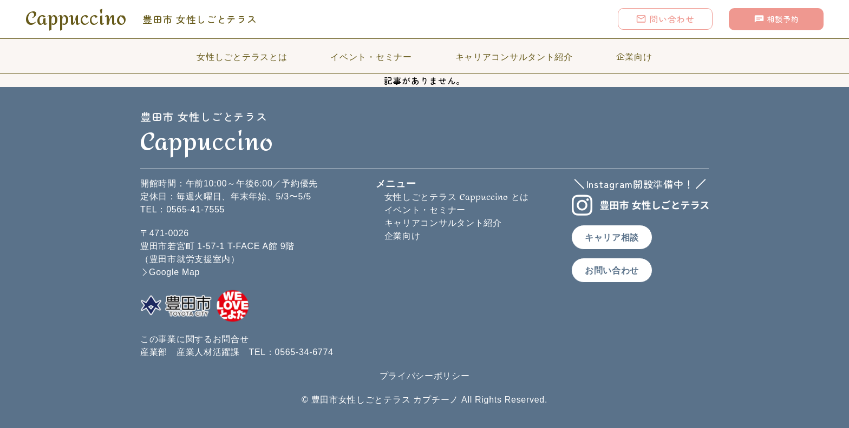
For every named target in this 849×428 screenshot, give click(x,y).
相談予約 (776, 19)
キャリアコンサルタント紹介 (514, 56)
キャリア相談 (612, 237)
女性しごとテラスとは (242, 56)
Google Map (174, 272)
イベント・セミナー (371, 56)
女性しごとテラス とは (456, 197)
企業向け (634, 56)
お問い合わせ (612, 270)
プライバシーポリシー (425, 375)
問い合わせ (665, 18)
